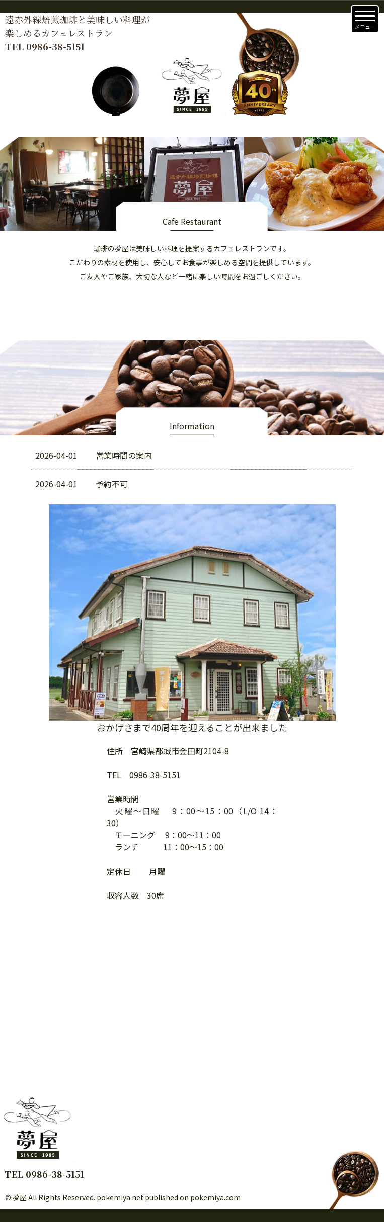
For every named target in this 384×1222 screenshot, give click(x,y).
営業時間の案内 (93, 455)
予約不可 (81, 484)
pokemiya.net (120, 1197)
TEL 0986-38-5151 (45, 46)
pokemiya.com (215, 1197)
